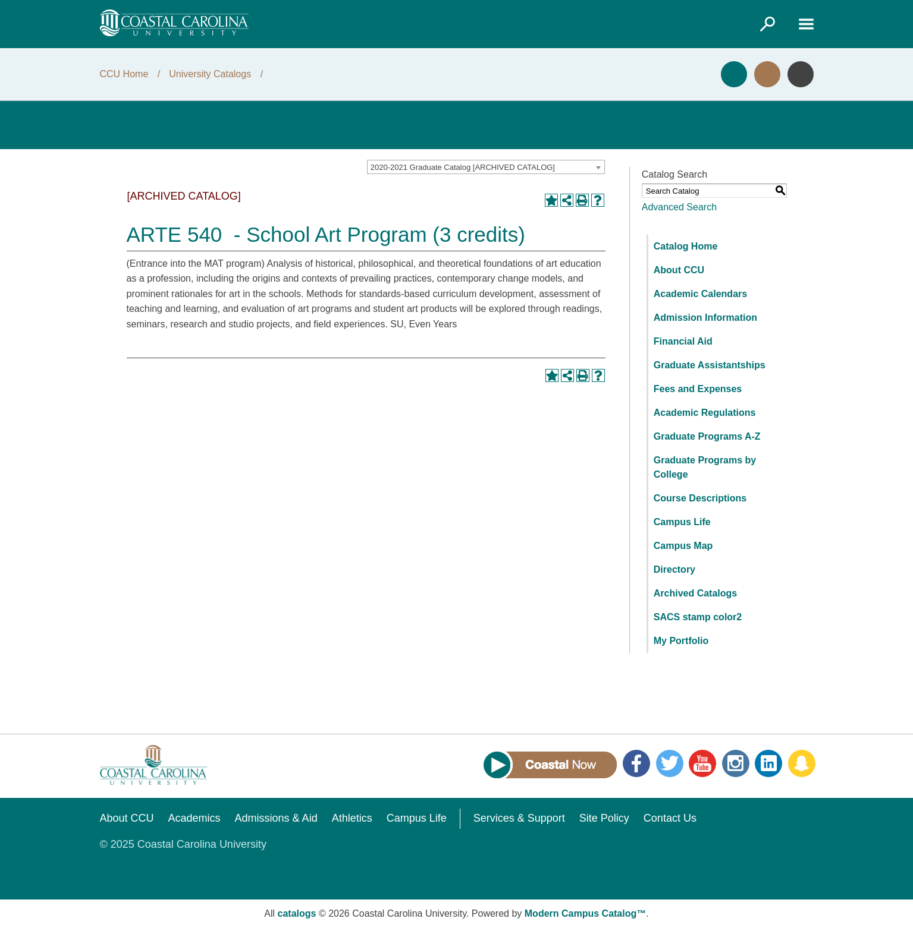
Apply (734, 74)
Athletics (352, 818)
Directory (674, 569)
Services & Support (519, 818)
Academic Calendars (700, 294)
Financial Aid (683, 341)
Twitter (670, 763)
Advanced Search (679, 207)
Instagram (736, 763)
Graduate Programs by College (705, 467)
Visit (767, 74)
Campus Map (683, 546)
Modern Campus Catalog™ (585, 913)
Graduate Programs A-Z (707, 436)
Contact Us (670, 818)
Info (800, 74)
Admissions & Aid (276, 818)
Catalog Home (686, 246)
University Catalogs (210, 74)
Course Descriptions (700, 498)
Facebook (636, 763)
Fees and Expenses (698, 389)
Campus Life (682, 522)
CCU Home (124, 74)
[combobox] (486, 167)
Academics (194, 818)
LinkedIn (768, 763)
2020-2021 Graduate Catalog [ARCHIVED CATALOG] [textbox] (463, 167)
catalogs (297, 913)
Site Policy (604, 818)
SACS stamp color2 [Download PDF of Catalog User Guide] (698, 617)
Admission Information (705, 318)
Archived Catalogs (695, 593)
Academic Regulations (705, 413)
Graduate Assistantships (709, 365)
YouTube (702, 763)
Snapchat (802, 763)
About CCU (679, 270)
